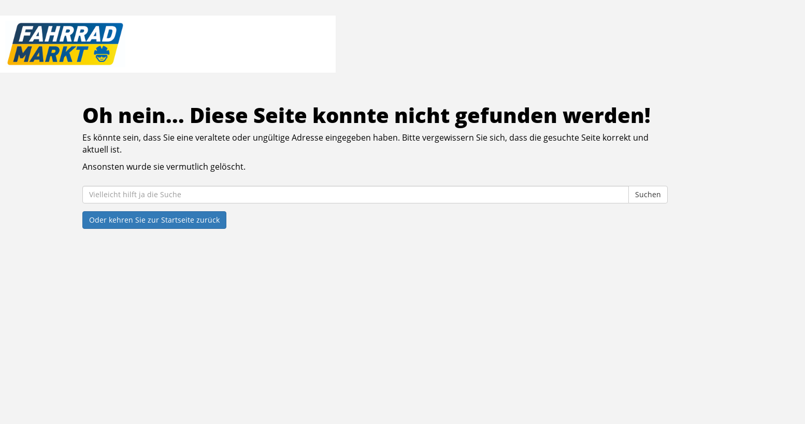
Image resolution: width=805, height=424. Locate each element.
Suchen (648, 194)
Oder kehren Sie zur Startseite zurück (154, 220)
